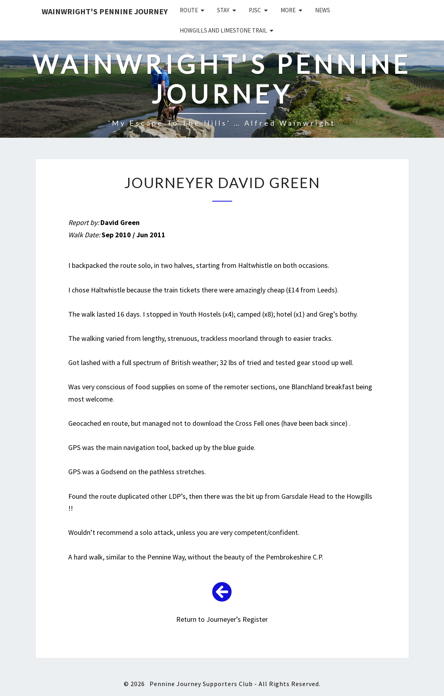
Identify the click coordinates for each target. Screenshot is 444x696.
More (288, 10)
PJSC (255, 10)
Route (189, 10)
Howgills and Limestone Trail (223, 30)
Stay (223, 10)
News (322, 10)
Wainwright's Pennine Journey (105, 11)
